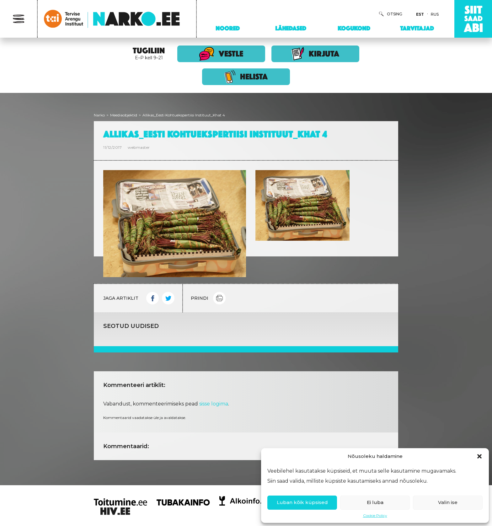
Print (219, 298)
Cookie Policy (375, 515)
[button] (479, 456)
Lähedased (290, 28)
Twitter (168, 298)
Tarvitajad (417, 28)
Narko (99, 115)
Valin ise (447, 502)
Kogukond (354, 28)
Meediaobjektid (123, 115)
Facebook (152, 298)
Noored (228, 28)
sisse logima (213, 404)
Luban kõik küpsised (302, 502)
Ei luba (375, 502)
